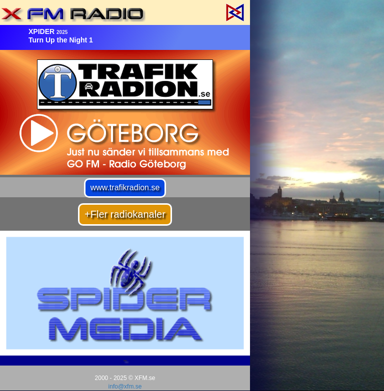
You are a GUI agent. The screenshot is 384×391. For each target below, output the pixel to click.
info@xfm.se (125, 386)
